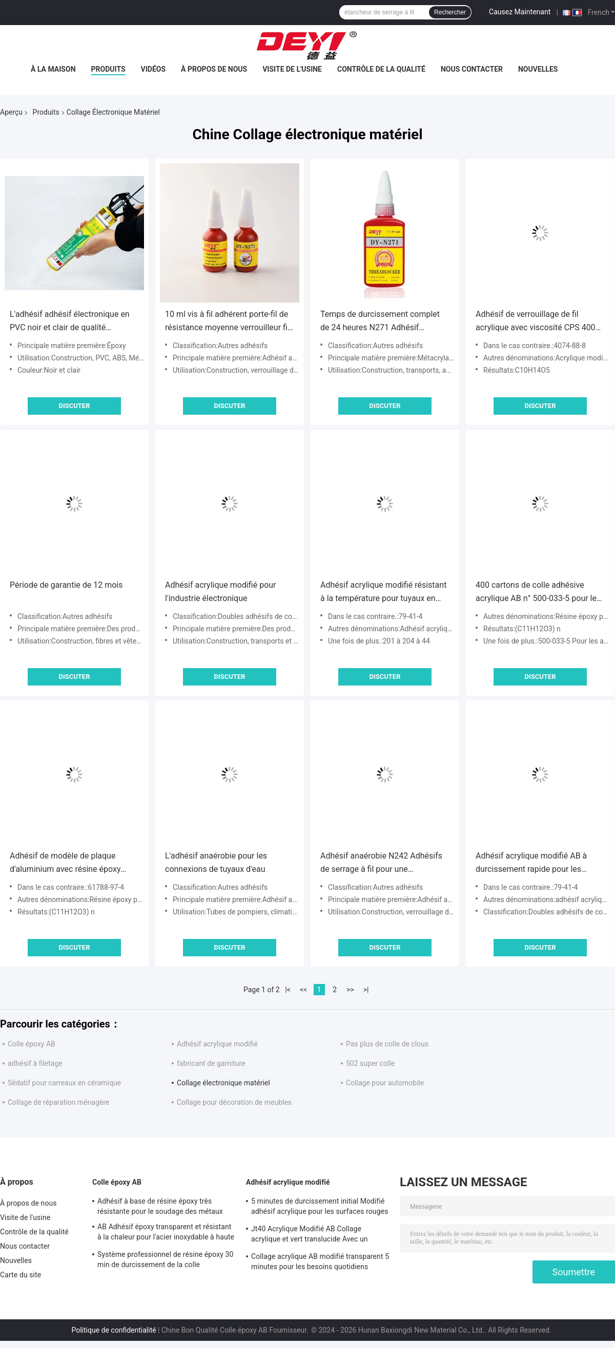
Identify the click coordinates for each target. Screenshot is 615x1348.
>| (366, 990)
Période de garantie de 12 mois (66, 585)
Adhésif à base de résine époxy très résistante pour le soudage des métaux (160, 1206)
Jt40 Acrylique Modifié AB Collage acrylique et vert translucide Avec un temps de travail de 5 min (309, 1235)
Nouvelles (538, 69)
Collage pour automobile (385, 1083)
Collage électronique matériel (223, 1083)
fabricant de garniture (211, 1063)
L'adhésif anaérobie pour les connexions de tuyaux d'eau (216, 862)
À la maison (53, 69)
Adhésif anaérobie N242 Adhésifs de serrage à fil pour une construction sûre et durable (381, 863)
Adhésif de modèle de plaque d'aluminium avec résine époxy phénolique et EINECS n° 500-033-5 (73, 863)
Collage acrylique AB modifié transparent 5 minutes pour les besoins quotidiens (320, 1261)
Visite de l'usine (292, 69)
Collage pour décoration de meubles (234, 1102)
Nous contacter (472, 69)
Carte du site (20, 1275)
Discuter (74, 406)
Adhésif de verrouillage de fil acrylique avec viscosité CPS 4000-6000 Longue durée (539, 321)
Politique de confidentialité (113, 1330)
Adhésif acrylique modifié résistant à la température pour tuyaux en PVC (383, 592)
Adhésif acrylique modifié (217, 1044)
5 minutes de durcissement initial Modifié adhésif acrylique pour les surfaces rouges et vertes (319, 1207)
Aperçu (11, 112)
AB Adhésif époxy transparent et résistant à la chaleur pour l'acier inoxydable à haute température (165, 1233)
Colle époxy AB (31, 1044)
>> (350, 990)
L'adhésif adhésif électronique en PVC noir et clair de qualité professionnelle (70, 321)
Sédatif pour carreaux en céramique (64, 1083)
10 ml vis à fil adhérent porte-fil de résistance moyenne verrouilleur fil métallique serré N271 (227, 321)
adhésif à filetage (35, 1063)
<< (303, 990)
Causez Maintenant (519, 12)
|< (288, 990)
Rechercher (450, 12)
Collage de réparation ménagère (58, 1102)
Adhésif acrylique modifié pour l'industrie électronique (220, 591)
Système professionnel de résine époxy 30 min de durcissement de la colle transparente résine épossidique (165, 1261)
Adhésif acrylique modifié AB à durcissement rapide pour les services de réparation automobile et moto (537, 863)
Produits (108, 69)
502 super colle (370, 1063)
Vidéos (153, 69)
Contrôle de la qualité (381, 69)
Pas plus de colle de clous (387, 1044)
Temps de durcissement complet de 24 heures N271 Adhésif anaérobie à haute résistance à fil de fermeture (380, 321)
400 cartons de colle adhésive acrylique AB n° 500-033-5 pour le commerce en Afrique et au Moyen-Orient (539, 592)
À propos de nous (214, 69)
